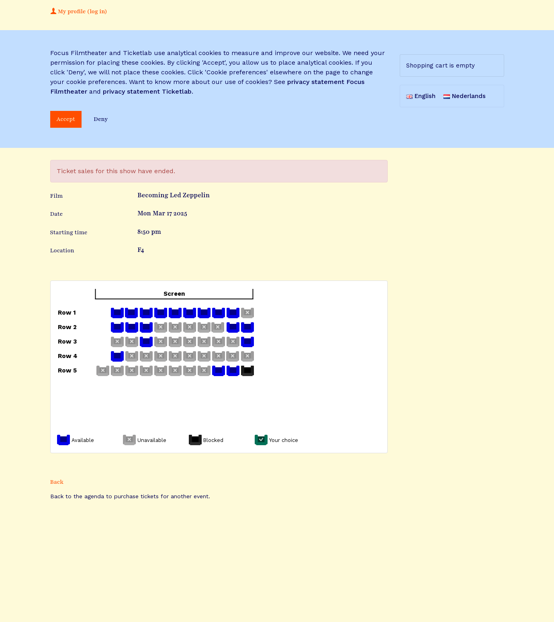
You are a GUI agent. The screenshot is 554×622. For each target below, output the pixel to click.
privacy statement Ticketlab (147, 91)
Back (57, 482)
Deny (101, 119)
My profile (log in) (78, 11)
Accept (66, 119)
